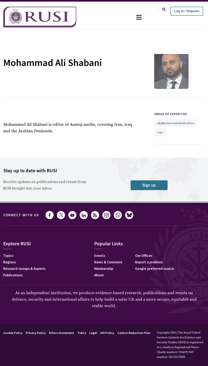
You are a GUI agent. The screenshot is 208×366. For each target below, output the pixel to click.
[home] (39, 17)
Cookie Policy (13, 333)
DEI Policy (107, 333)
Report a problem (149, 262)
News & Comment (108, 262)
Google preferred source (154, 268)
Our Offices (143, 255)
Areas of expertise (170, 114)
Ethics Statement (61, 333)
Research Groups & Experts (24, 268)
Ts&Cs (81, 333)
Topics (8, 255)
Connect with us (21, 215)
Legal (93, 333)
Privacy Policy (36, 333)
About (99, 275)
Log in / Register (186, 11)
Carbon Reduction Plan (133, 333)
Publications (13, 275)
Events (99, 255)
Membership (103, 268)
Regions (9, 262)
